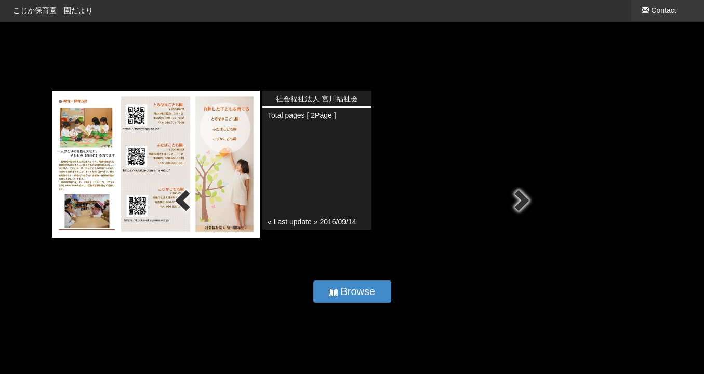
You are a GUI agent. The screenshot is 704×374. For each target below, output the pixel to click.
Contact (659, 10)
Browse (352, 291)
